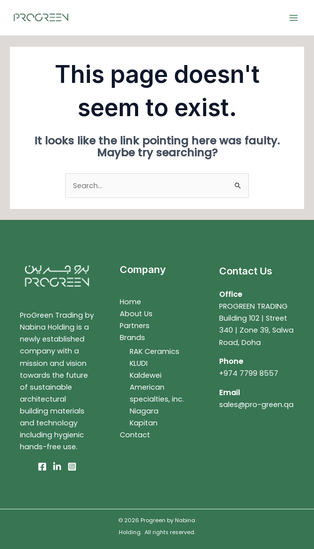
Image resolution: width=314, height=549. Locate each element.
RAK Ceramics (154, 351)
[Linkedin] (57, 466)
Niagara (144, 411)
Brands (132, 338)
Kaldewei (145, 375)
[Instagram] (72, 466)
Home (130, 302)
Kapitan (143, 423)
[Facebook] (42, 466)
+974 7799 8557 (248, 373)
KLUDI (139, 363)
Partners (135, 326)
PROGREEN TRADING (253, 306)
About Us (136, 314)
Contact (135, 435)
